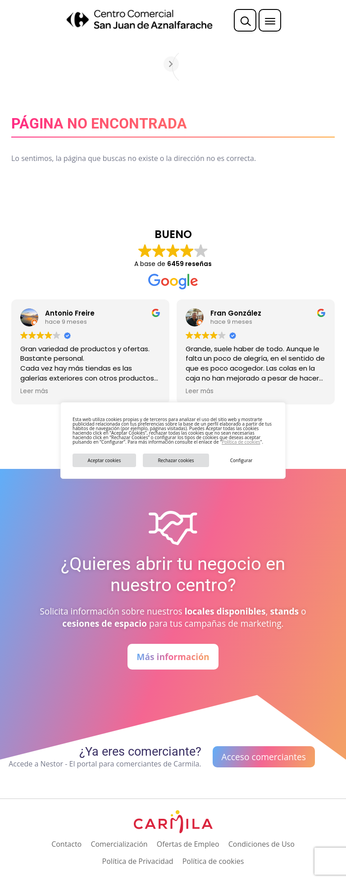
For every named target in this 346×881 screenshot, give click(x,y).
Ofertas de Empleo (188, 844)
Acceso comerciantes (264, 757)
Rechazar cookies (176, 460)
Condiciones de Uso (261, 844)
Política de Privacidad (137, 861)
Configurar (241, 460)
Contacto (66, 844)
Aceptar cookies (104, 460)
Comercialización (119, 844)
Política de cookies (241, 442)
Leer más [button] (34, 391)
